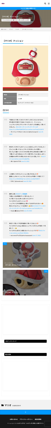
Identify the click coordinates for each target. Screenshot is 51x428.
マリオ (16, 20)
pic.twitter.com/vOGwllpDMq (20, 159)
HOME (4, 29)
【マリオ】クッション (27, 29)
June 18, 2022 (28, 211)
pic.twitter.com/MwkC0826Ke (20, 233)
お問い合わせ (14, 419)
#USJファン (38, 206)
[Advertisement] (25, 320)
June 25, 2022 (25, 161)
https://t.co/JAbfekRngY (16, 179)
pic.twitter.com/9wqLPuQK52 (35, 129)
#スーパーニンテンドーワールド (28, 127)
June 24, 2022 (27, 181)
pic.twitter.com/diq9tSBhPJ (32, 179)
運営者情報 (38, 419)
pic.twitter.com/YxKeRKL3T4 (33, 208)
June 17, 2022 (37, 235)
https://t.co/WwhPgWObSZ (17, 129)
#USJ (17, 127)
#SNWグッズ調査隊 (21, 194)
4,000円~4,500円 (24, 20)
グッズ (11, 29)
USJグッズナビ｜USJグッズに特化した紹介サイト (30, 423)
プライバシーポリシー (26, 419)
